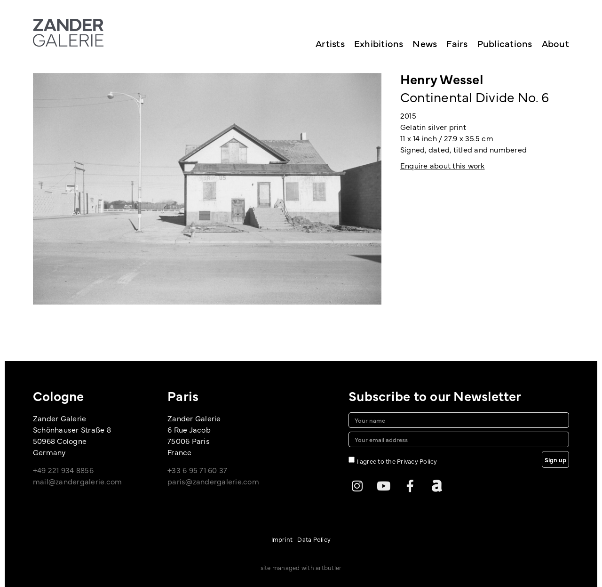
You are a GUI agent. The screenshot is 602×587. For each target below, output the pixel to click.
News (424, 43)
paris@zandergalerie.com (213, 481)
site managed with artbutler (301, 567)
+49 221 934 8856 (63, 470)
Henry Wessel (441, 79)
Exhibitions (379, 43)
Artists (330, 43)
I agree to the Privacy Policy (397, 460)
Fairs (456, 43)
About (555, 43)
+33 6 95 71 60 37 (197, 470)
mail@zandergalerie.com (77, 481)
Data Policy (314, 539)
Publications (504, 43)
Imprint (282, 539)
